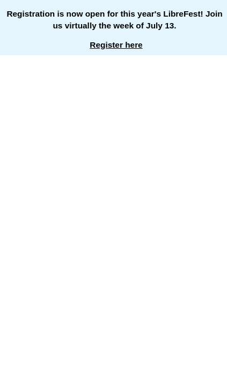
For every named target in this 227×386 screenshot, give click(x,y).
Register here (116, 44)
